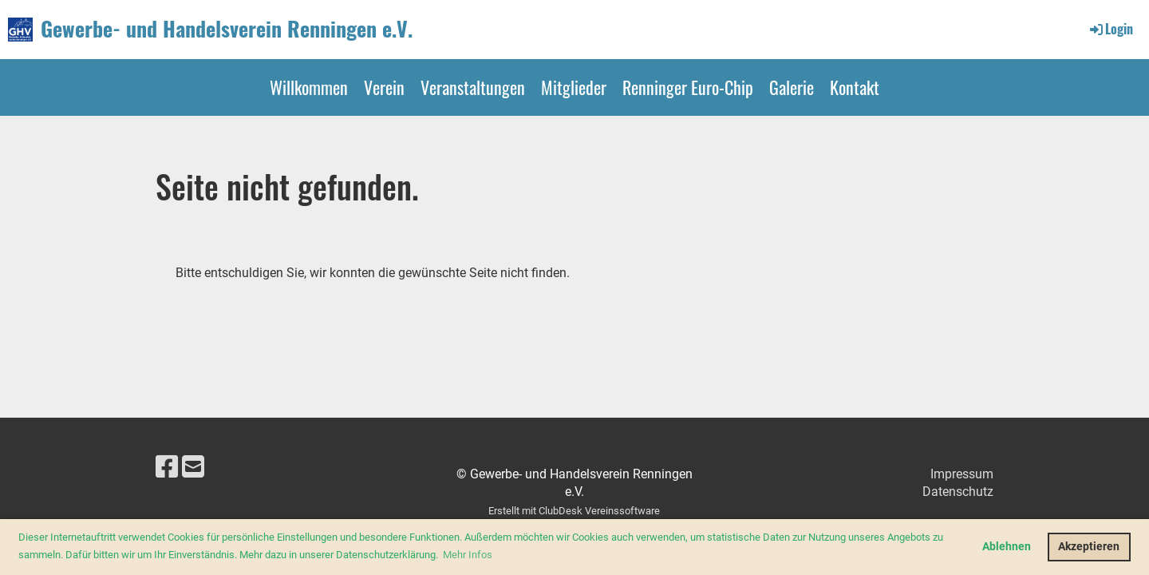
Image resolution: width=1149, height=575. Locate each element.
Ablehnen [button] (1006, 546)
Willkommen (309, 87)
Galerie (791, 87)
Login (1110, 28)
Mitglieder (573, 87)
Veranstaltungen (473, 87)
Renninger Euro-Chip (687, 87)
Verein (384, 87)
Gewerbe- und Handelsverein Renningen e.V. (227, 28)
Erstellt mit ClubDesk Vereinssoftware (574, 511)
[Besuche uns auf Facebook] (167, 467)
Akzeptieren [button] (1088, 546)
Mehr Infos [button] (467, 555)
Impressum (961, 474)
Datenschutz (957, 491)
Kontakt (854, 87)
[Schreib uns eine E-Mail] (193, 467)
